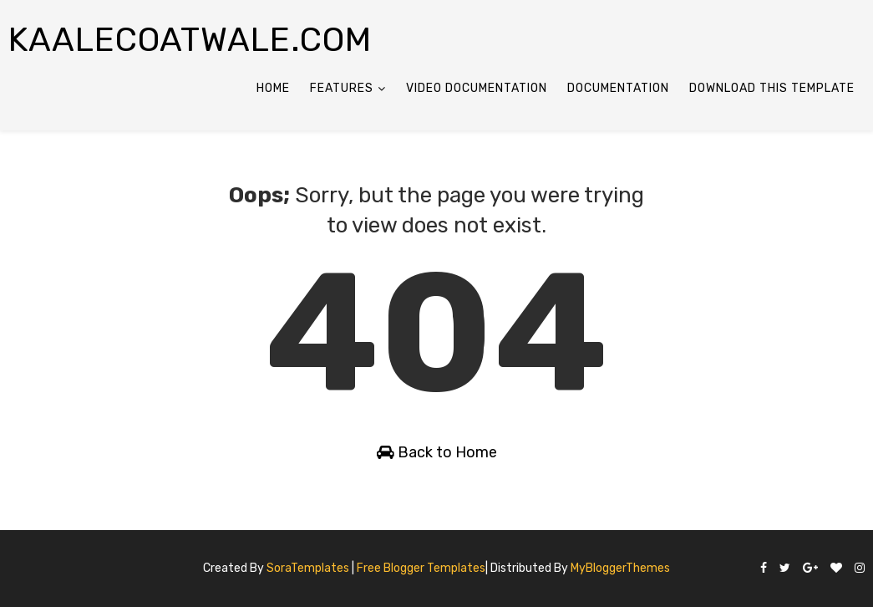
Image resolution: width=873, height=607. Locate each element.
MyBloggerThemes (620, 568)
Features (341, 88)
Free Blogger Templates (421, 568)
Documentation (618, 88)
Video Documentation (476, 88)
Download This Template (772, 88)
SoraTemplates (307, 568)
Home (273, 88)
